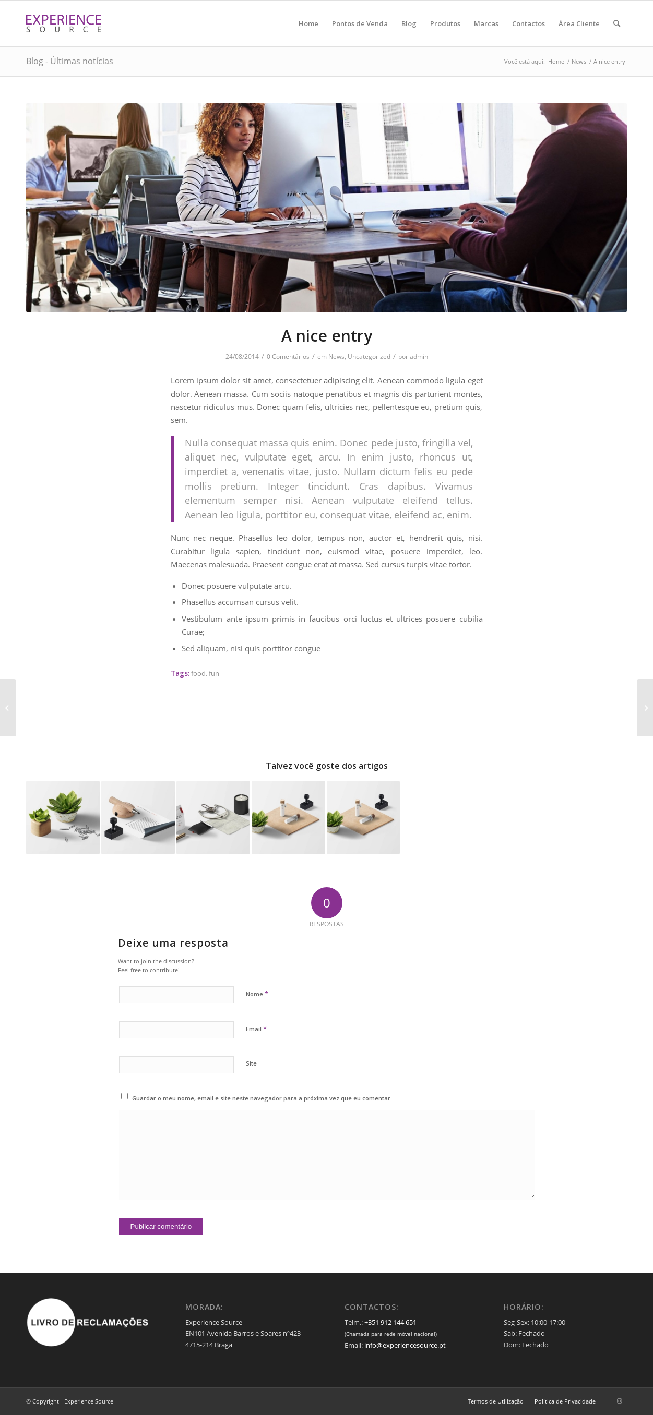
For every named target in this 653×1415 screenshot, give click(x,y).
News (336, 356)
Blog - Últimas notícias (69, 61)
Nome (257, 993)
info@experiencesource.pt (405, 1345)
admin (419, 356)
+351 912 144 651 (390, 1322)
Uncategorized (369, 356)
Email (256, 1028)
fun (214, 673)
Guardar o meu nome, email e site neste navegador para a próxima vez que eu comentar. (262, 1098)
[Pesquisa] (617, 23)
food (198, 673)
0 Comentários (288, 356)
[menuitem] (308, 23)
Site (251, 1063)
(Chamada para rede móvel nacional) (391, 1334)
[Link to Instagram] (619, 1401)
